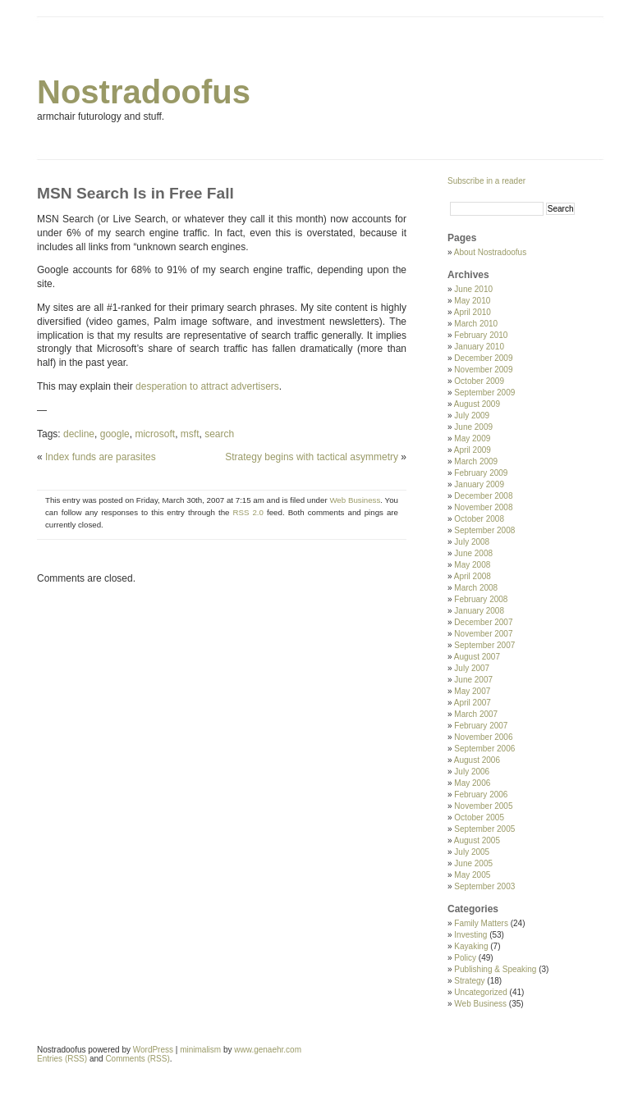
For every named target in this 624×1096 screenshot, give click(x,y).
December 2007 (483, 622)
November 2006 (483, 737)
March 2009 (476, 461)
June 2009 (473, 427)
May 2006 (472, 783)
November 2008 (483, 507)
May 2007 (472, 691)
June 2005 (473, 863)
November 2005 (483, 806)
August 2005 (477, 840)
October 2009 (479, 381)
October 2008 (479, 518)
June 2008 (473, 553)
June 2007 (473, 679)
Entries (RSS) (62, 1058)
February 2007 (480, 725)
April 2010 (472, 312)
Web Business (354, 500)
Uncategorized (480, 992)
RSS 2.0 (248, 512)
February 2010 (480, 335)
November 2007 (483, 633)
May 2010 (472, 300)
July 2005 (471, 851)
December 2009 (483, 358)
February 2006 (480, 794)
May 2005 (472, 874)
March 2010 (476, 323)
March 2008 (476, 587)
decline (78, 434)
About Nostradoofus (490, 252)
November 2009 (483, 369)
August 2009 (477, 404)
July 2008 (471, 541)
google (115, 434)
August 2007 (477, 656)
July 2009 (471, 415)
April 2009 (472, 449)
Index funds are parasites (100, 457)
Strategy (469, 980)
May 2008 (472, 564)
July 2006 (471, 771)
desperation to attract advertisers (207, 386)
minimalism (200, 1049)
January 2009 (479, 484)
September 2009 (484, 392)
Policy (465, 957)
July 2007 (471, 668)
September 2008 (484, 530)
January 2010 (479, 346)
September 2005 (484, 828)
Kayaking (471, 946)
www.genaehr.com (267, 1049)
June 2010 (473, 289)
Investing (470, 934)
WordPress (153, 1049)
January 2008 (479, 610)
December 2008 (483, 495)
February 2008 (480, 599)
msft (190, 434)
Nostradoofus (143, 92)
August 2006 (477, 760)
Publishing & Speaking (495, 969)
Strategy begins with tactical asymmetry (311, 457)
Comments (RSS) (137, 1058)
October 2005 (479, 817)
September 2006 (484, 748)
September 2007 (484, 645)
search (219, 434)
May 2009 (472, 438)
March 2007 (476, 714)
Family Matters (481, 923)
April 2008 (472, 576)
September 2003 (484, 886)
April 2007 (472, 702)
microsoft (155, 434)
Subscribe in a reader (486, 180)
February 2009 (480, 472)
